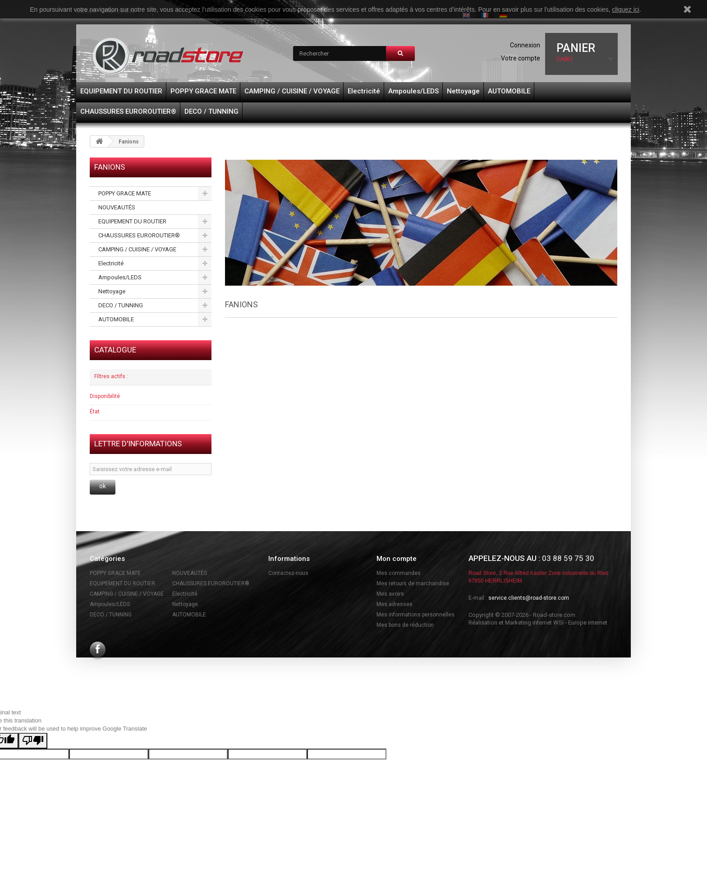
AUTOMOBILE (509, 91)
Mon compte (396, 559)
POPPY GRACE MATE (203, 91)
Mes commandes (398, 573)
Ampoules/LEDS (413, 91)
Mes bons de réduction (405, 625)
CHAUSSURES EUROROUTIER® (128, 111)
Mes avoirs (390, 594)
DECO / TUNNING (211, 111)
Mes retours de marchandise (412, 583)
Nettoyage (463, 91)
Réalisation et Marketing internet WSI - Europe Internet (537, 622)
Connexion (525, 45)
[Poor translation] (32, 741)
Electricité (364, 91)
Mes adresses (394, 604)
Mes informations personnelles (415, 614)
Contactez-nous (288, 573)
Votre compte (520, 58)
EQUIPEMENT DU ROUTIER (121, 91)
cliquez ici (625, 9)
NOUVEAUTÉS (116, 207)
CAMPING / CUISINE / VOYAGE (292, 91)
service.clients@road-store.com (528, 598)
